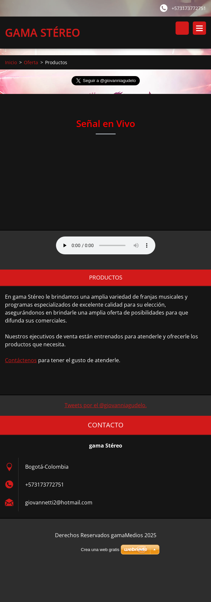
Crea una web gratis (100, 549)
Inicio (11, 62)
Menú (199, 28)
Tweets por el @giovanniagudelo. (106, 405)
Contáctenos (21, 360)
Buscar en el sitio (182, 28)
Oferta (31, 62)
